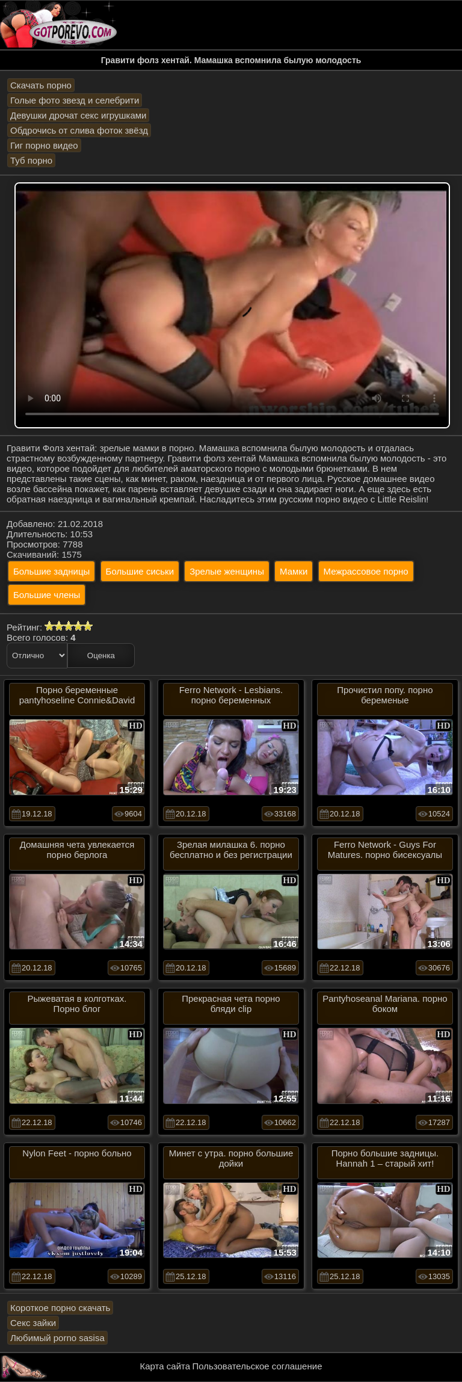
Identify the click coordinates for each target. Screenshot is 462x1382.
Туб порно (31, 160)
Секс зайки (33, 1323)
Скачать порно (41, 85)
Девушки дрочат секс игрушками (78, 115)
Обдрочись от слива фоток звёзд (79, 130)
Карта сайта (165, 1366)
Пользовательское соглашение (257, 1366)
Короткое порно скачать (60, 1308)
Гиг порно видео (44, 145)
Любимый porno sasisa (57, 1338)
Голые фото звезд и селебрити (74, 100)
